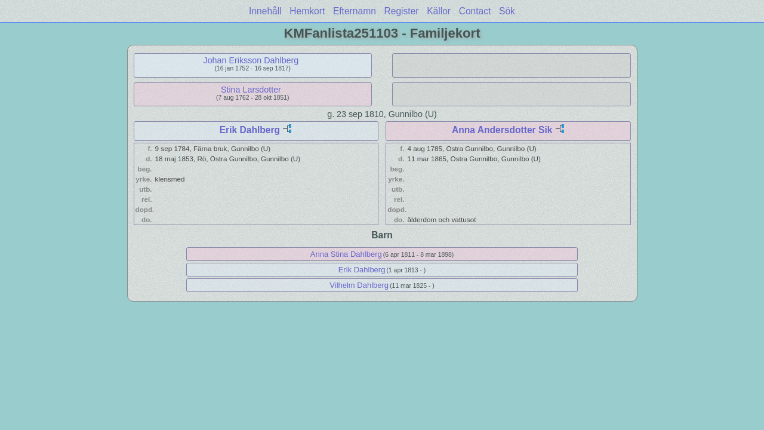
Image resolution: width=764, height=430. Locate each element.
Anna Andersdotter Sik (502, 130)
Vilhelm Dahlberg (359, 285)
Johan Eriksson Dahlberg (251, 60)
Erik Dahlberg (250, 130)
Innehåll (265, 11)
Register (401, 11)
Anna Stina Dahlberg (346, 254)
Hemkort (307, 11)
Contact (475, 11)
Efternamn (354, 11)
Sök (507, 11)
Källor (439, 11)
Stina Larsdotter (251, 89)
